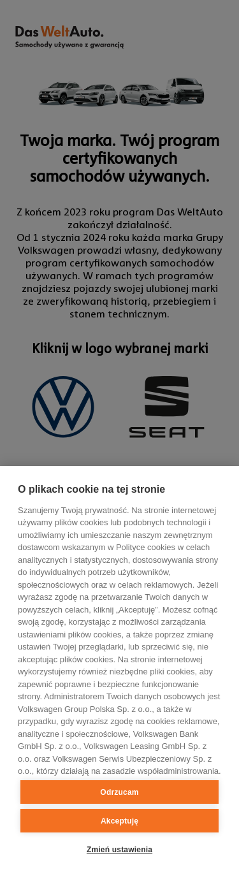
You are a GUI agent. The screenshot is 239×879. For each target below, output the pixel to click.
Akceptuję (119, 821)
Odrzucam (119, 792)
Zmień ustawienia (119, 849)
